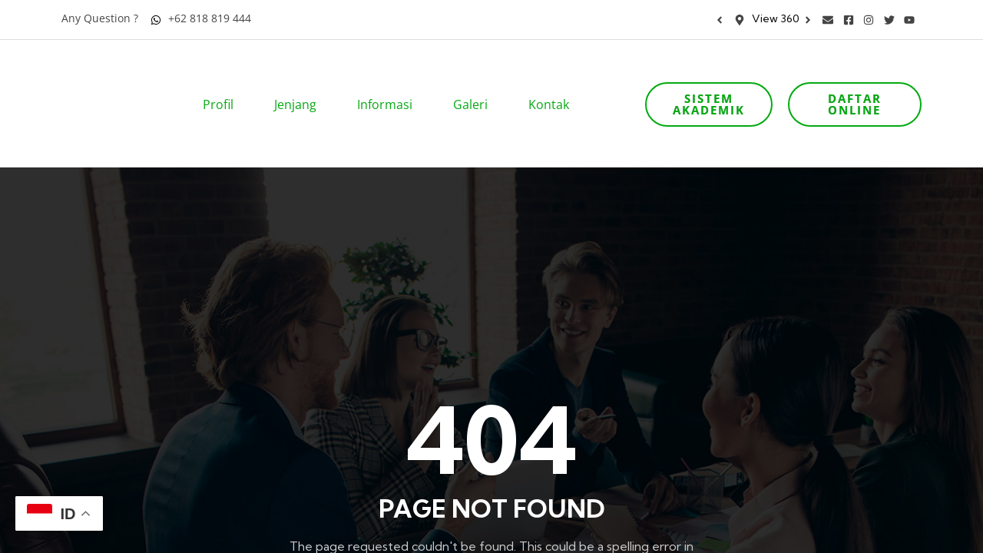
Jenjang (300, 83)
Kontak (553, 83)
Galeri (475, 83)
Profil (223, 83)
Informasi (389, 83)
